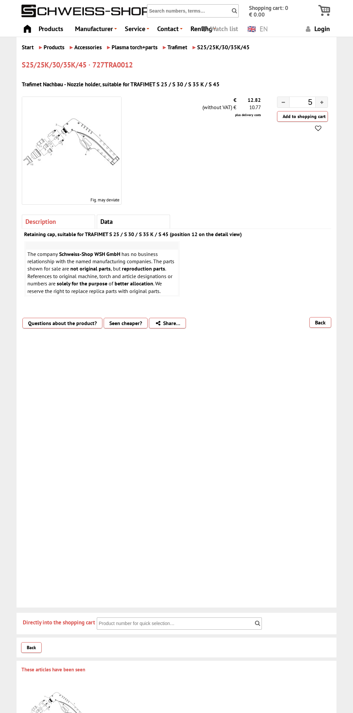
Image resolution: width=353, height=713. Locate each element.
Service (138, 30)
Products (51, 28)
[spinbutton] (297, 103)
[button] (321, 102)
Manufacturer (97, 30)
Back (320, 322)
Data (106, 221)
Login (317, 28)
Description (40, 221)
